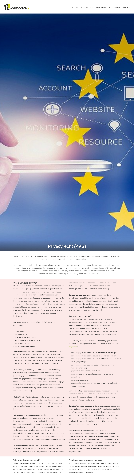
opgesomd (73, 347)
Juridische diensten (103, 7)
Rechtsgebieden (86, 7)
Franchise (116, 7)
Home (61, 253)
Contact (126, 7)
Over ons (74, 7)
